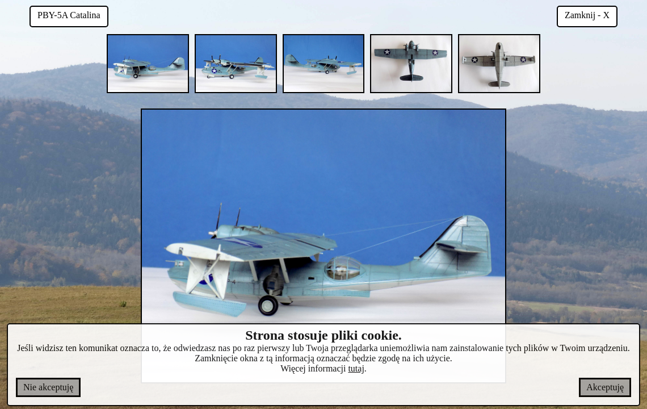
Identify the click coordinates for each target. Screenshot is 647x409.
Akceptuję (605, 387)
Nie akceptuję (48, 387)
